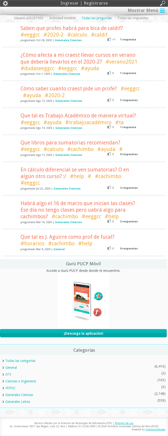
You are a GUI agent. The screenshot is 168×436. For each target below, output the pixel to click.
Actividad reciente (62, 18)
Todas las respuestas (133, 18)
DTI (8, 374)
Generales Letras (17, 402)
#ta (119, 122)
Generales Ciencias (68, 40)
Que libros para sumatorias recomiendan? (70, 143)
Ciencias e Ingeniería (20, 381)
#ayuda (90, 68)
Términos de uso (124, 423)
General (59, 249)
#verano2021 (121, 62)
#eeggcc (30, 35)
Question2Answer (156, 429)
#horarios (33, 243)
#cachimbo (80, 149)
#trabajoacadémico (88, 122)
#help (77, 176)
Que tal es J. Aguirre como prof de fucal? (67, 237)
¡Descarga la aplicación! (83, 333)
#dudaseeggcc (37, 68)
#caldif (99, 35)
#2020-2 (54, 35)
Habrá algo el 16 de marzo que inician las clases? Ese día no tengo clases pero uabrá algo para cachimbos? (78, 210)
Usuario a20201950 (29, 18)
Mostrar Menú (143, 10)
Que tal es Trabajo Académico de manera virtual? (78, 116)
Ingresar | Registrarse (84, 3)
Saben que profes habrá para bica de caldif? (72, 28)
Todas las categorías (20, 361)
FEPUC (10, 388)
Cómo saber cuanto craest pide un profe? (69, 88)
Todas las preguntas (97, 18)
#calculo (77, 35)
